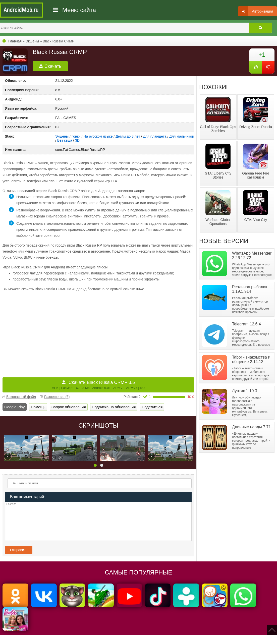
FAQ (190, 628)
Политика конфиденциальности (68, 628)
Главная (15, 41)
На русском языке (98, 136)
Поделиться (152, 407)
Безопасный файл (19, 397)
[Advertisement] (50, 331)
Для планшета (155, 136)
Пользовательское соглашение (117, 628)
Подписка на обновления (114, 407)
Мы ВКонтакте (154, 628)
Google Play (14, 407)
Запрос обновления (68, 407)
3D (77, 140)
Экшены (32, 41)
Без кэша (64, 140)
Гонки (76, 136)
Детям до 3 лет (128, 136)
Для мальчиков (181, 136)
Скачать (50, 66)
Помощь (38, 407)
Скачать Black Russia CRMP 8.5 (98, 385)
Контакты (175, 628)
